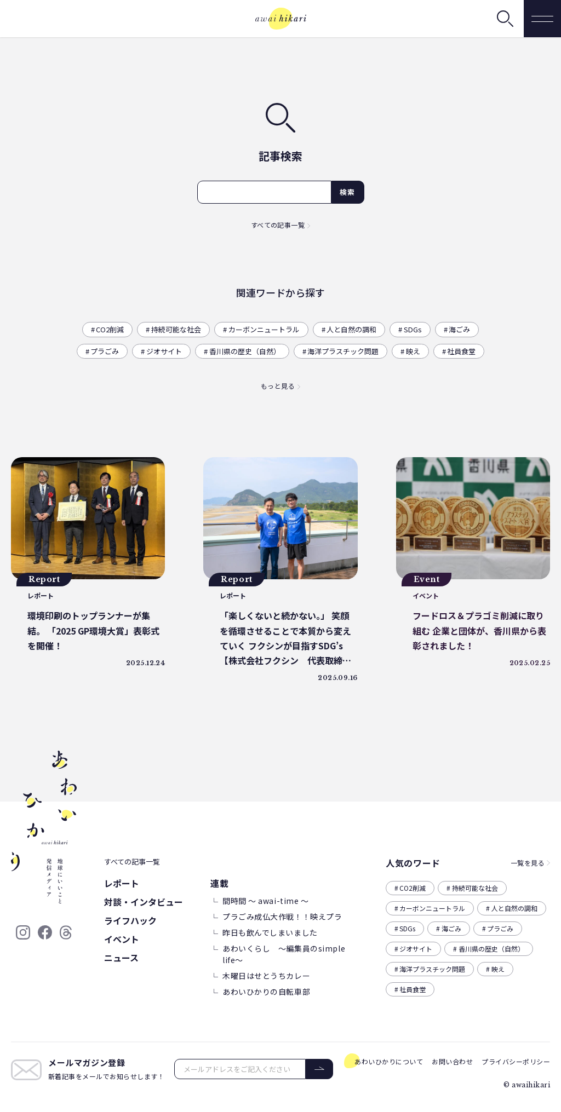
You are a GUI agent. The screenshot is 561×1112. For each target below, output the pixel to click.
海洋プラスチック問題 (343, 351)
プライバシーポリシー (516, 1061)
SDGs (413, 329)
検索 (348, 192)
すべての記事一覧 (278, 224)
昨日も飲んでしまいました (270, 932)
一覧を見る (528, 862)
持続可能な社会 (176, 329)
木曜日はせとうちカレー (266, 975)
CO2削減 (110, 329)
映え (413, 351)
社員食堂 (461, 351)
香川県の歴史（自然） (244, 351)
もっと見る (278, 385)
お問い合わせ (452, 1061)
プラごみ (104, 351)
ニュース (121, 957)
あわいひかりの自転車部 (266, 991)
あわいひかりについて (388, 1061)
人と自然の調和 (351, 329)
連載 (219, 883)
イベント (121, 939)
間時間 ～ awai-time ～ (265, 900)
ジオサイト (164, 351)
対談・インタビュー (143, 901)
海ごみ (459, 329)
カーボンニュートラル (264, 329)
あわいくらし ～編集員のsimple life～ (283, 954)
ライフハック (130, 920)
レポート (121, 883)
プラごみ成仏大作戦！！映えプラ (282, 916)
